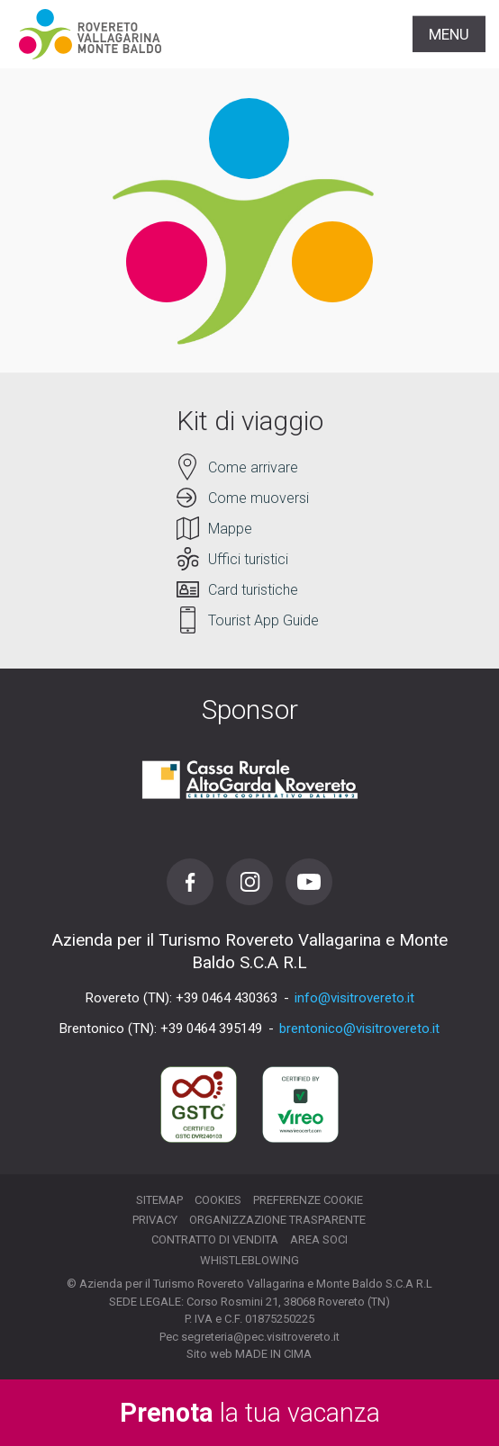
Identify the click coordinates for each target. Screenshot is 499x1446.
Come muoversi (258, 498)
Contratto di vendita (214, 1239)
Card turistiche (253, 589)
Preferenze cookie (308, 1200)
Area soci (319, 1239)
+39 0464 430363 (226, 998)
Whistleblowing (249, 1260)
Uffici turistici (248, 559)
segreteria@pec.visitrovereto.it (260, 1336)
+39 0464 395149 (211, 1028)
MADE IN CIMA (273, 1354)
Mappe (230, 528)
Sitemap (159, 1200)
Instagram (249, 881)
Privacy (154, 1219)
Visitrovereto (90, 34)
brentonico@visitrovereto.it (359, 1028)
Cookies (218, 1200)
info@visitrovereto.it (354, 998)
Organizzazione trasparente (277, 1219)
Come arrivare (253, 467)
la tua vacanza (250, 1412)
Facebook (190, 881)
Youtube (309, 881)
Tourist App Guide (263, 620)
